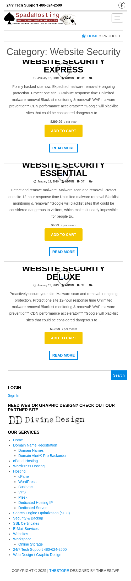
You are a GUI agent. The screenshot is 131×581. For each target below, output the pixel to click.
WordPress (27, 482)
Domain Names (30, 450)
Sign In (13, 395)
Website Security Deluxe (63, 272)
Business (25, 487)
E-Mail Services (26, 529)
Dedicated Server (32, 508)
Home (18, 440)
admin (69, 77)
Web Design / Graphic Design (37, 555)
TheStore (59, 570)
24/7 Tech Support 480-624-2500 (40, 549)
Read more (63, 148)
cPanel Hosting (25, 461)
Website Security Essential (63, 169)
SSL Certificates (26, 523)
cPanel (24, 476)
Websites (20, 534)
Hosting (19, 471)
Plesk (22, 497)
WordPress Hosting (29, 466)
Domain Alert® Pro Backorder (42, 456)
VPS (22, 492)
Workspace (22, 539)
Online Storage (30, 544)
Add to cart (63, 131)
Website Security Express (63, 65)
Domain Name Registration (35, 445)
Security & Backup (28, 518)
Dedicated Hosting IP (35, 502)
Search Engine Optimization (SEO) (41, 513)
